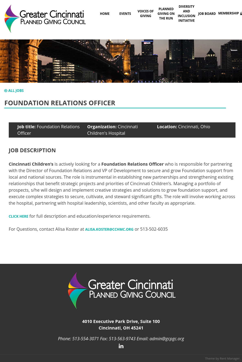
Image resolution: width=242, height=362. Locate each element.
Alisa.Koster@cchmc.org (109, 229)
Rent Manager (230, 358)
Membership (228, 13)
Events (125, 14)
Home (105, 14)
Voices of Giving (146, 13)
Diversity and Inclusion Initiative (186, 13)
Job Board (207, 14)
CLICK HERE (18, 216)
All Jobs (14, 90)
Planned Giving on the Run (166, 14)
